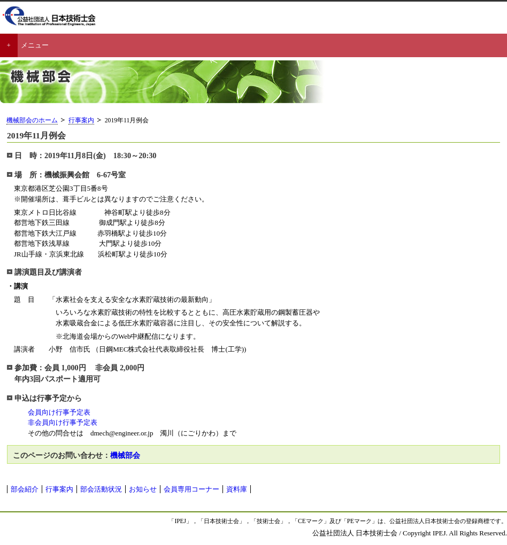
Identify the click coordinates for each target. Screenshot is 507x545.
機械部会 (125, 455)
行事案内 (81, 120)
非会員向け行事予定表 (62, 422)
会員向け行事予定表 (55, 412)
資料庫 (236, 489)
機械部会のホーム (32, 120)
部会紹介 (25, 489)
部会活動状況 (101, 489)
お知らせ (143, 489)
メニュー (35, 45)
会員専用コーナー (191, 489)
